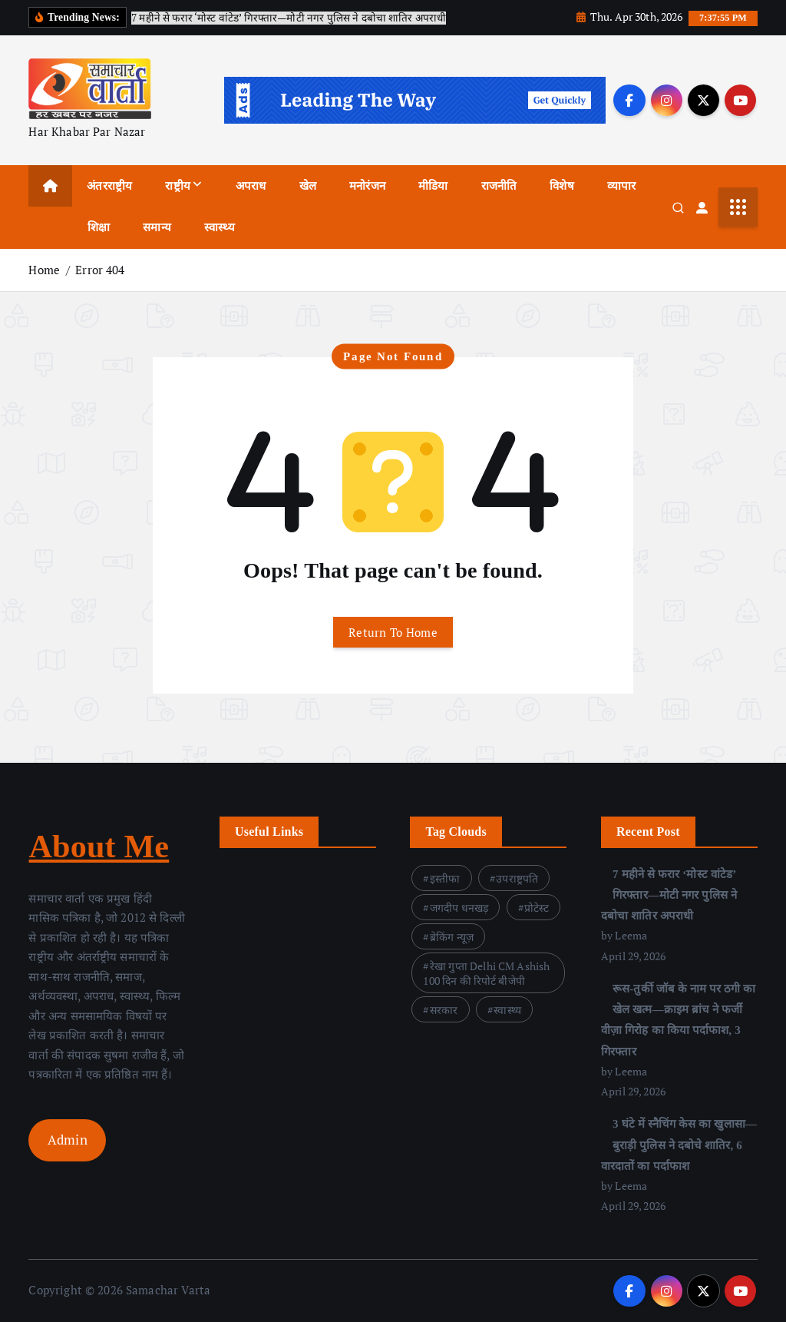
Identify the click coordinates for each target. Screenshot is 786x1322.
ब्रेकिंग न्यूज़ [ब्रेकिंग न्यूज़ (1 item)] (452, 936)
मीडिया (432, 186)
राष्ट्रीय (177, 186)
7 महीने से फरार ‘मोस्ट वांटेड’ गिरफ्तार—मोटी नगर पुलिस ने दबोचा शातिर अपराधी (669, 895)
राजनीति (499, 186)
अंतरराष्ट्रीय (109, 186)
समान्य (157, 227)
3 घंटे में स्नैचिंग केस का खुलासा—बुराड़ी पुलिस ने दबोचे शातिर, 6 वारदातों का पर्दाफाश (679, 1145)
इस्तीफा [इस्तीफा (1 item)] (445, 878)
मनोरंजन (367, 186)
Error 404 (99, 269)
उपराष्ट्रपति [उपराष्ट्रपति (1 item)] (517, 878)
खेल (307, 186)
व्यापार (621, 186)
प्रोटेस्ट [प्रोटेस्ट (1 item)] (536, 907)
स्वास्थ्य (219, 227)
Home (44, 269)
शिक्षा (99, 227)
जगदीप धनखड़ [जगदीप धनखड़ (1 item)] (459, 907)
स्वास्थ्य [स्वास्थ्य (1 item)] (507, 1009)
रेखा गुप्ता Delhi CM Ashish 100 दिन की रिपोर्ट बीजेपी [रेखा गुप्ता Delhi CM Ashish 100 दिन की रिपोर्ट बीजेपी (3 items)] (486, 973)
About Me (98, 846)
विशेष (561, 186)
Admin (68, 1139)
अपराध (251, 186)
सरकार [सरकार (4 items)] (444, 1009)
